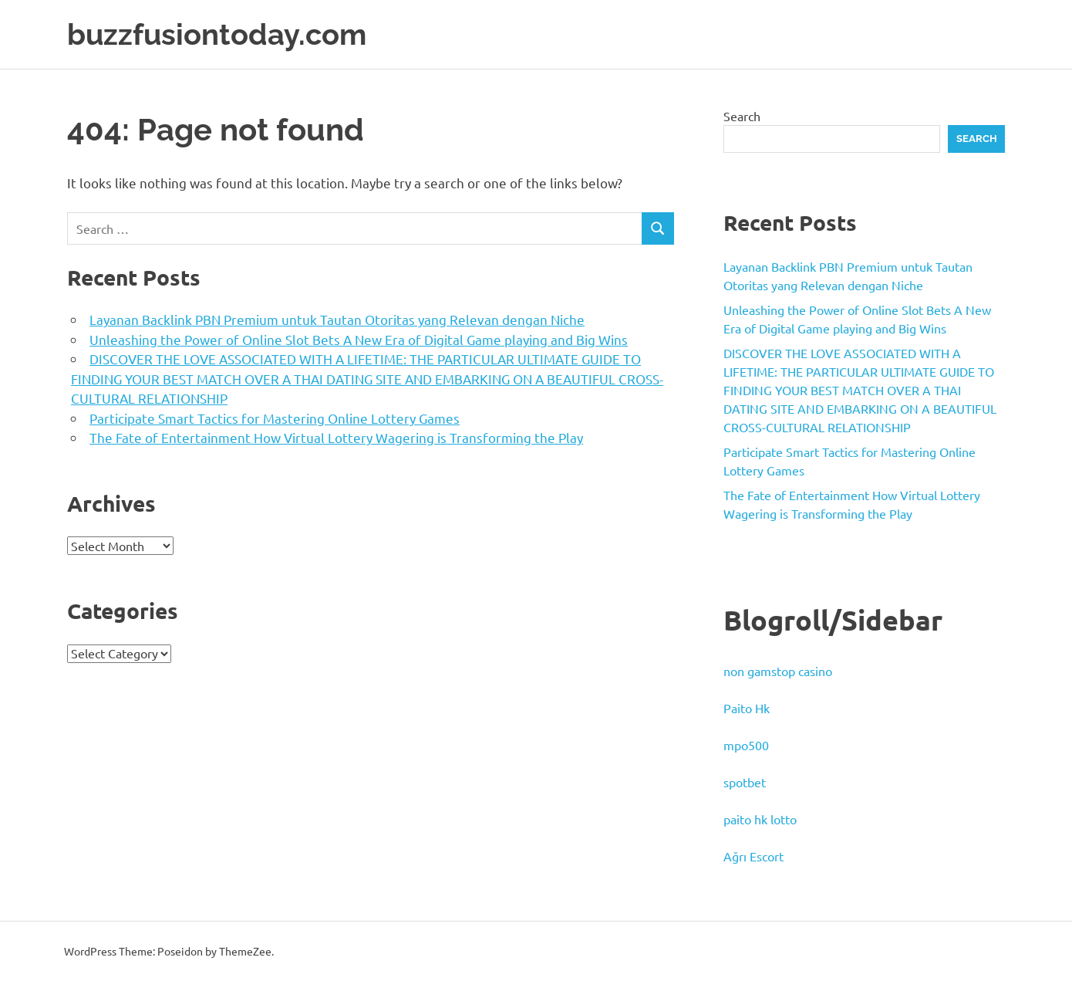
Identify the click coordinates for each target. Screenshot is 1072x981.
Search (741, 115)
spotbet (744, 782)
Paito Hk (746, 707)
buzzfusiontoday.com (216, 34)
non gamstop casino (777, 670)
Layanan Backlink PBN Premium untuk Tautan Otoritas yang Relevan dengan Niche (337, 319)
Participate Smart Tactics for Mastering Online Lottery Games (274, 418)
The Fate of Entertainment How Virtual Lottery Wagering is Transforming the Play (336, 437)
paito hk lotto (760, 819)
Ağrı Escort (753, 856)
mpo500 (746, 745)
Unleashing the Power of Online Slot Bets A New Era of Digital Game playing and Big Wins (358, 339)
